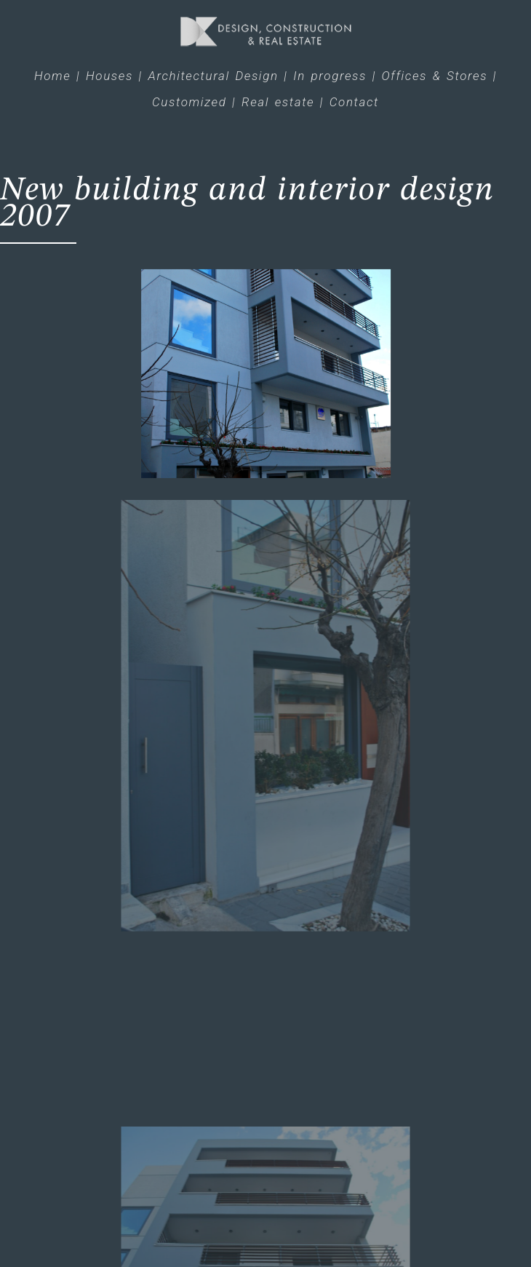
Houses (109, 75)
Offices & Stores (435, 75)
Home (52, 75)
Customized (189, 102)
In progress (330, 75)
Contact (354, 102)
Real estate (277, 102)
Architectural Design (213, 75)
